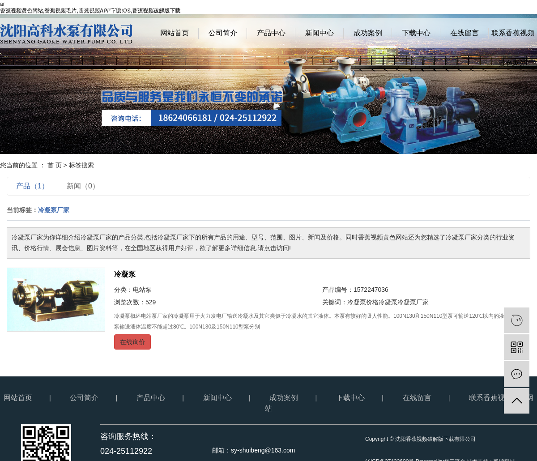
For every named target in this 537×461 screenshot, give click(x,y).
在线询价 (132, 342)
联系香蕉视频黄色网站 (512, 38)
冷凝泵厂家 (413, 302)
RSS (512, 9)
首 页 (54, 165)
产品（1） (32, 186)
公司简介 (223, 33)
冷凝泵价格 (363, 302)
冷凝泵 (125, 274)
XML (530, 9)
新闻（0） (83, 186)
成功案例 (368, 33)
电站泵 (142, 289)
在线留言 (464, 33)
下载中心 (416, 33)
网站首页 (174, 33)
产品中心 (271, 33)
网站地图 (488, 9)
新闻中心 (319, 33)
